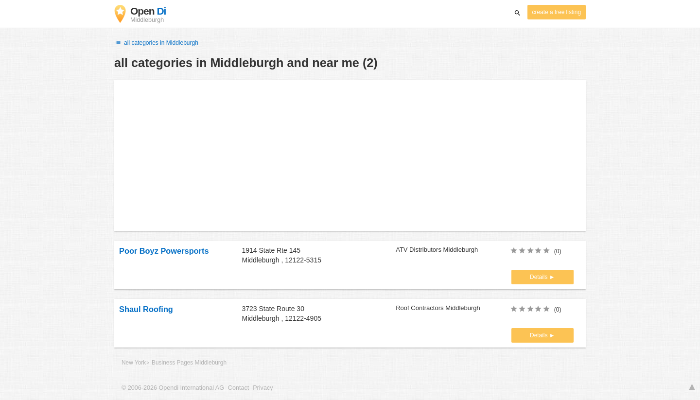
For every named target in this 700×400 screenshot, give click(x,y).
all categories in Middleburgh (156, 42)
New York (134, 362)
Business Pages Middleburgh (189, 362)
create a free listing (556, 12)
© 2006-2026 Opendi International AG (173, 387)
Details (539, 277)
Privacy (263, 387)
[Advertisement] (350, 155)
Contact (238, 387)
